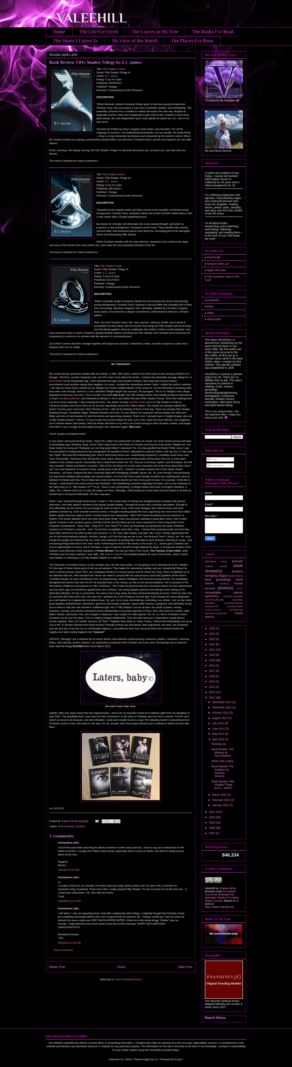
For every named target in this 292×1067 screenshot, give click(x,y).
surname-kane (235, 606)
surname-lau (236, 609)
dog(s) (222, 575)
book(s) (237, 571)
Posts (212, 459)
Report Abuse (215, 1017)
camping (211, 575)
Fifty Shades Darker (114, 174)
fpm (156, 1059)
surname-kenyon (213, 610)
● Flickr (209, 306)
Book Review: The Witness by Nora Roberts (222, 752)
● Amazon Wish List (217, 263)
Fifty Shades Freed (111, 265)
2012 (212, 697)
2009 (212, 822)
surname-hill (211, 606)
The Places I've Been (192, 40)
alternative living (216, 561)
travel (239, 613)
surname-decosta (214, 599)
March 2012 (219, 794)
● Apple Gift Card (215, 270)
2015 (212, 681)
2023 (212, 639)
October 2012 (221, 712)
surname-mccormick (216, 613)
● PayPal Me (212, 257)
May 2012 (218, 733)
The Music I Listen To (75, 40)
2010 (212, 817)
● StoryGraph (213, 319)
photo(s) (80, 826)
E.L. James (112, 75)
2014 (212, 686)
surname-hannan (233, 603)
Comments (215, 465)
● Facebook (212, 300)
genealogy (223, 579)
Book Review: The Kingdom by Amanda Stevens (222, 771)
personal (210, 588)
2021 (212, 649)
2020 (212, 654)
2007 (212, 833)
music (238, 583)
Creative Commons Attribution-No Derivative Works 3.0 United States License (222, 896)
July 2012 (218, 723)
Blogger (178, 1059)
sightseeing (212, 596)
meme (209, 583)
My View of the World (134, 40)
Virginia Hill (226, 888)
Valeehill (210, 888)
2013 (212, 692)
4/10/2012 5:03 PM (68, 869)
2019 (212, 660)
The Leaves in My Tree (155, 31)
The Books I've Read (212, 31)
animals (237, 561)
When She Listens (222, 761)
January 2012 (221, 805)
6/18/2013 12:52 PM (69, 942)
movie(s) (224, 583)
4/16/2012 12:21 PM (69, 901)
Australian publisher (69, 398)
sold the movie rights (140, 402)
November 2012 (222, 707)
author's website (114, 554)
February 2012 (221, 800)
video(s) (210, 616)
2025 (212, 628)
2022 (212, 644)
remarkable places (224, 592)
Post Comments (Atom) (128, 979)
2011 (212, 811)
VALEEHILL (86, 17)
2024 (212, 633)
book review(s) (66, 826)
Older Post (185, 967)
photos (239, 588)
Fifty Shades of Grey (113, 68)
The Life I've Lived (99, 31)
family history (235, 576)
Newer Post (57, 967)
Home (59, 31)
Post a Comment (63, 950)
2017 (212, 670)
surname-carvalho (233, 596)
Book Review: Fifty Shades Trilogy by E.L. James (222, 785)
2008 (212, 827)
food (208, 579)
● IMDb (209, 312)
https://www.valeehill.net (219, 906)
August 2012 (220, 718)
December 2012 (222, 702)
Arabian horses (216, 566)
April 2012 (218, 739)
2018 (212, 665)
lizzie (239, 579)
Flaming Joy (218, 743)
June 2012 (219, 728)
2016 (212, 676)
